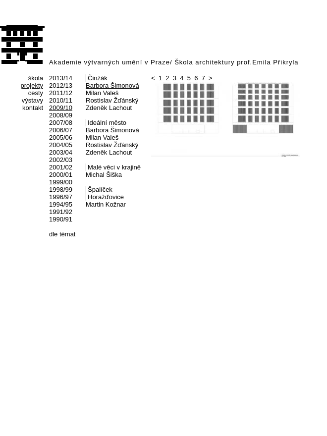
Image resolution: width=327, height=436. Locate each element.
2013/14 (60, 78)
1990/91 (60, 219)
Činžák (98, 78)
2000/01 (60, 174)
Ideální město (107, 122)
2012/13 (60, 85)
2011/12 (60, 93)
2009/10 (60, 107)
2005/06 (60, 137)
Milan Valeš (102, 93)
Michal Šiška (104, 174)
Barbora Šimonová (112, 85)
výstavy (32, 100)
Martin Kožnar (106, 204)
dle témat (62, 234)
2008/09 (60, 115)
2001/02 (60, 167)
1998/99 (60, 189)
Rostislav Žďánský (112, 100)
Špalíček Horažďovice (106, 193)
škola (35, 78)
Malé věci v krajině (114, 167)
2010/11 (60, 100)
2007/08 (60, 122)
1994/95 (60, 204)
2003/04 (60, 152)
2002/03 (60, 160)
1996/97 (60, 197)
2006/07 (60, 130)
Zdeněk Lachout (109, 107)
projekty (31, 85)
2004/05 (60, 145)
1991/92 (60, 212)
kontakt (32, 107)
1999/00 (60, 182)
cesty (35, 93)
